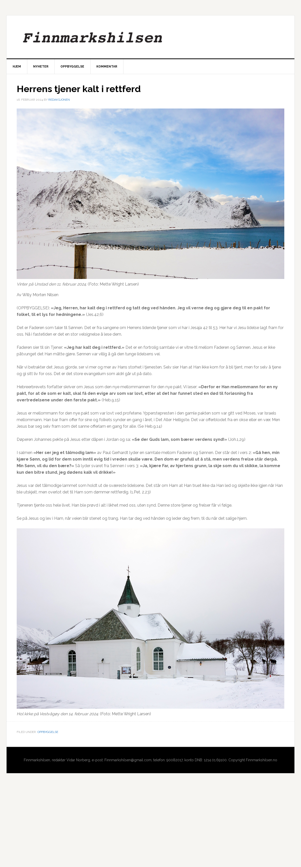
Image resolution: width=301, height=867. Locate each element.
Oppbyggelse (47, 732)
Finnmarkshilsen (150, 37)
